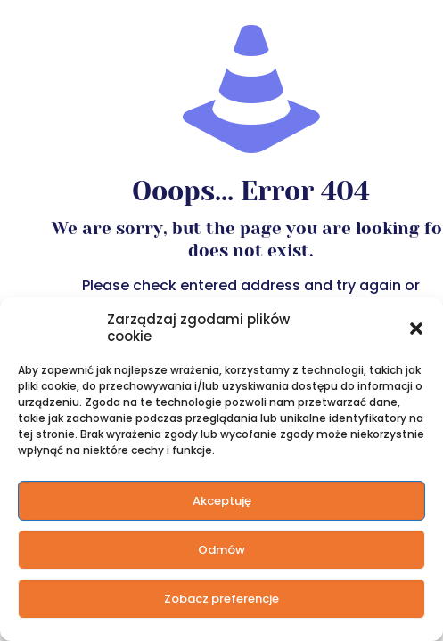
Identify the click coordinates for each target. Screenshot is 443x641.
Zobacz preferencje (221, 598)
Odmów (221, 549)
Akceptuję (222, 500)
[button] (416, 328)
